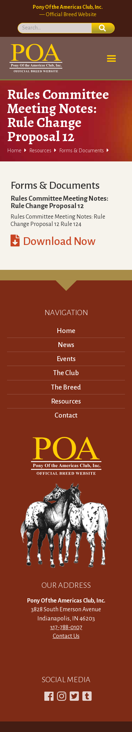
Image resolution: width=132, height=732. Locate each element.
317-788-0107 (66, 627)
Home (14, 150)
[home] (34, 58)
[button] (111, 59)
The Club (66, 373)
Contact (66, 415)
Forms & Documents (81, 150)
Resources (40, 150)
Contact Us (66, 636)
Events (66, 358)
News (66, 344)
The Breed (66, 387)
